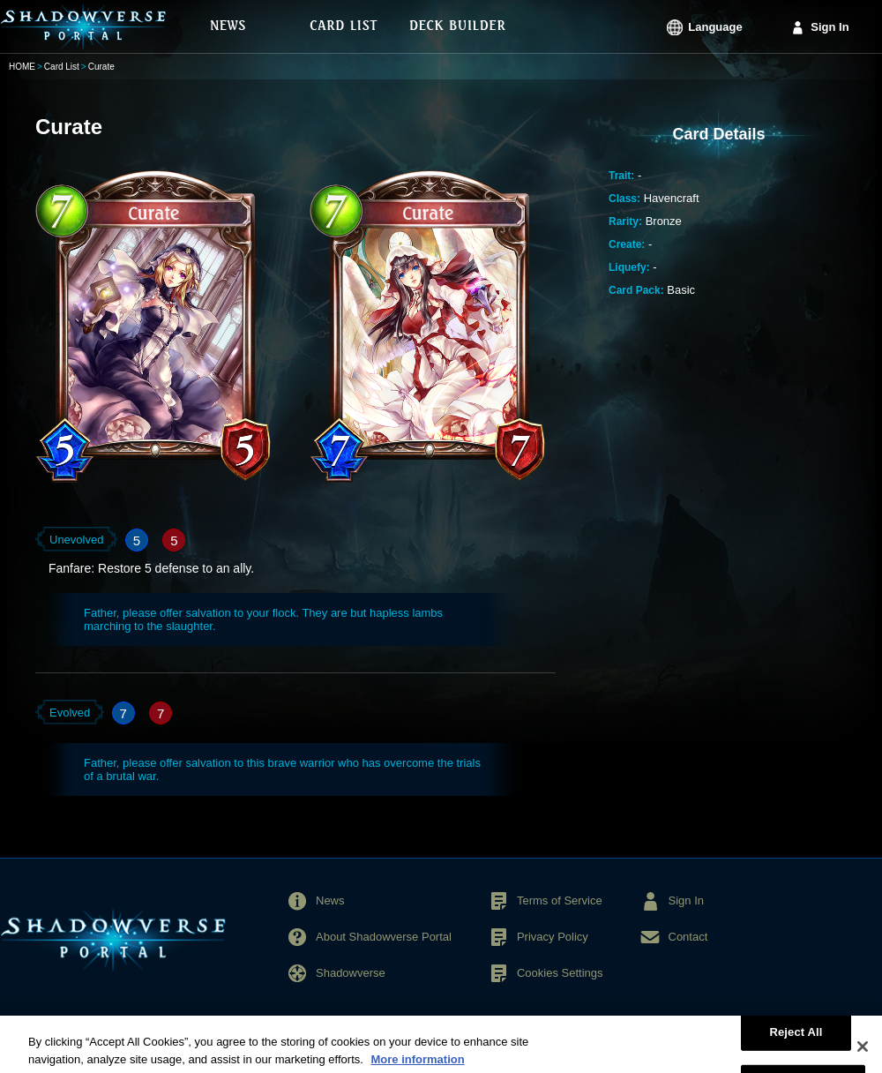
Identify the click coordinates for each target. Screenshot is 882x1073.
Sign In (829, 27)
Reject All (795, 1037)
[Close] (862, 1051)
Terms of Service (559, 900)
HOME (22, 66)
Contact (688, 936)
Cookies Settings (560, 972)
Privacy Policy (552, 936)
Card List (61, 66)
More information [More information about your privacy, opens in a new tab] (417, 1064)
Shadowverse (350, 972)
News (330, 900)
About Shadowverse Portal (384, 936)
